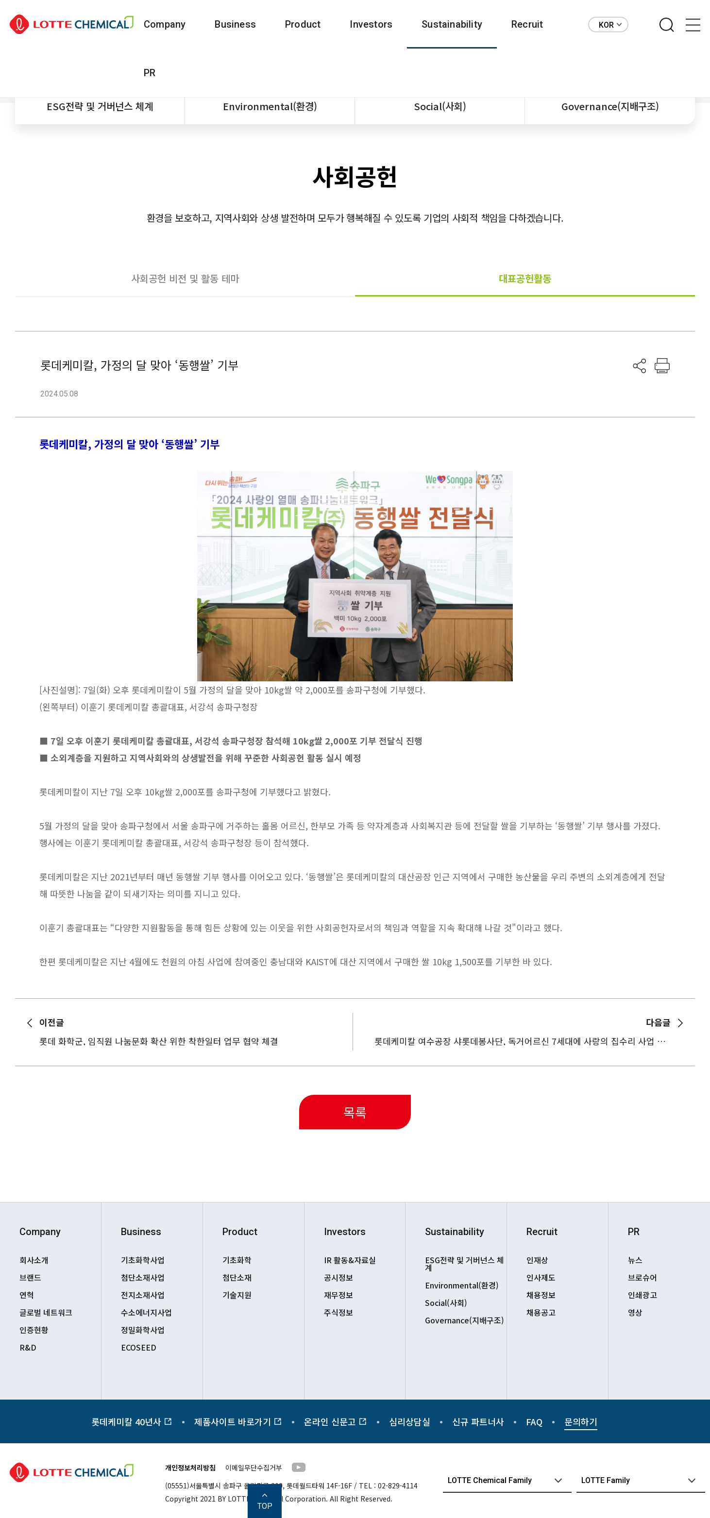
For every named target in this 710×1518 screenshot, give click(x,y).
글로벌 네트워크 (45, 1312)
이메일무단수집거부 (253, 1467)
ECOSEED (138, 1347)
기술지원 (237, 1295)
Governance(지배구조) (610, 106)
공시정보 (338, 1277)
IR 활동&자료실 (350, 1260)
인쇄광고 (642, 1295)
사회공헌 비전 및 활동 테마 (185, 278)
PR (149, 73)
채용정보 (541, 1295)
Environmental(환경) (270, 106)
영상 (635, 1312)
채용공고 (541, 1312)
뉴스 (635, 1260)
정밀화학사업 (143, 1330)
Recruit (527, 24)
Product (303, 24)
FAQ (534, 1421)
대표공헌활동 (525, 278)
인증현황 (34, 1330)
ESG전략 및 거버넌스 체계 (100, 106)
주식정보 (338, 1312)
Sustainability (452, 24)
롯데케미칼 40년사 (131, 1421)
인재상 (537, 1260)
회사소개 (34, 1260)
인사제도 (541, 1277)
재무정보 (338, 1295)
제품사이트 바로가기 (238, 1421)
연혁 (26, 1295)
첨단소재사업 (143, 1277)
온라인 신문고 (335, 1421)
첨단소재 (237, 1277)
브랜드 (30, 1277)
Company (165, 24)
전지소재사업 (143, 1295)
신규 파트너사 (478, 1421)
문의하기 (580, 1421)
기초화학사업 (143, 1260)
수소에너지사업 (146, 1312)
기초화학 (237, 1260)
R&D (27, 1347)
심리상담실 (409, 1421)
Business (235, 24)
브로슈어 (642, 1277)
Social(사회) (440, 106)
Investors (371, 24)
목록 (355, 1112)
